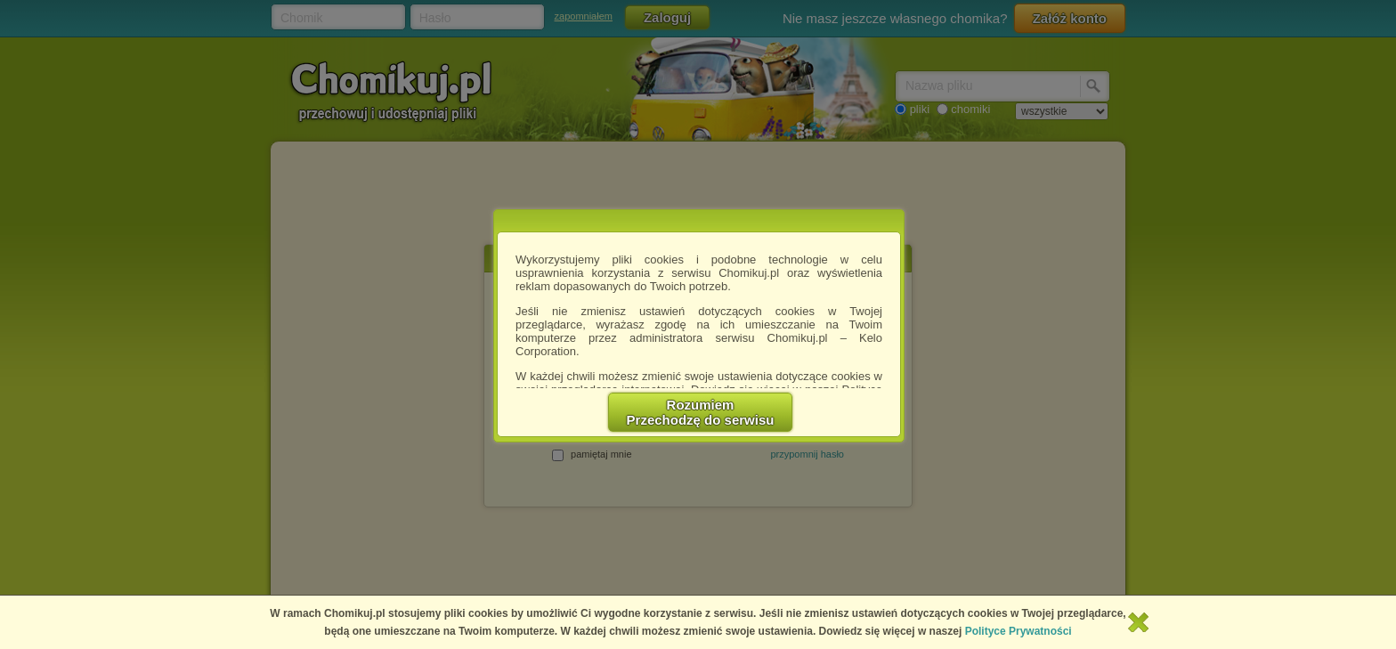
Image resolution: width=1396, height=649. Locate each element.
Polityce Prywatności (1018, 631)
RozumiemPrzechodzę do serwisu (701, 412)
